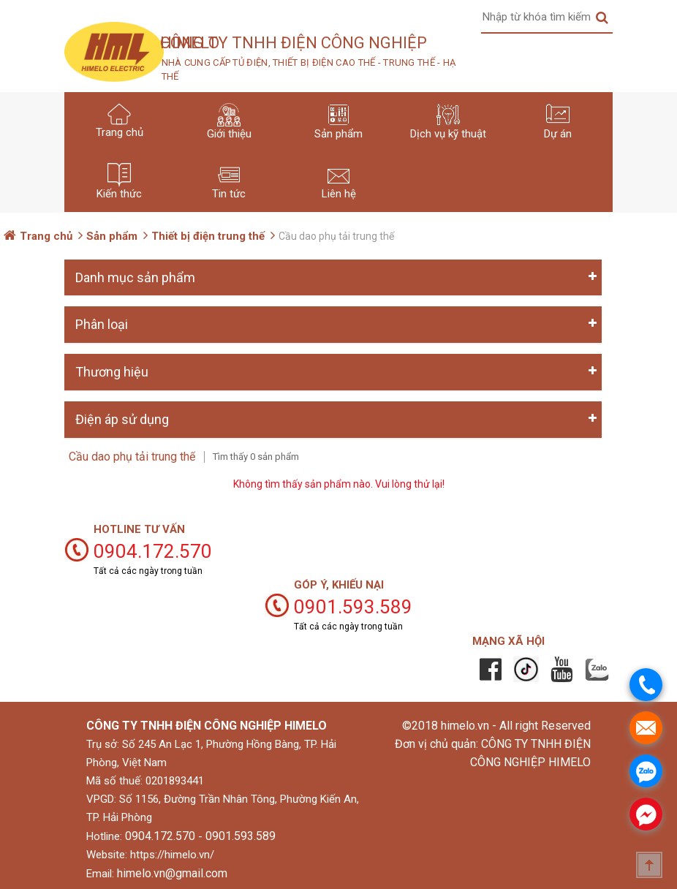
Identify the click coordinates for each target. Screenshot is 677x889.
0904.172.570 (160, 836)
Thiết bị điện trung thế (208, 236)
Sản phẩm (111, 236)
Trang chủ (46, 236)
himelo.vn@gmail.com (172, 873)
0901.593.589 (240, 836)
